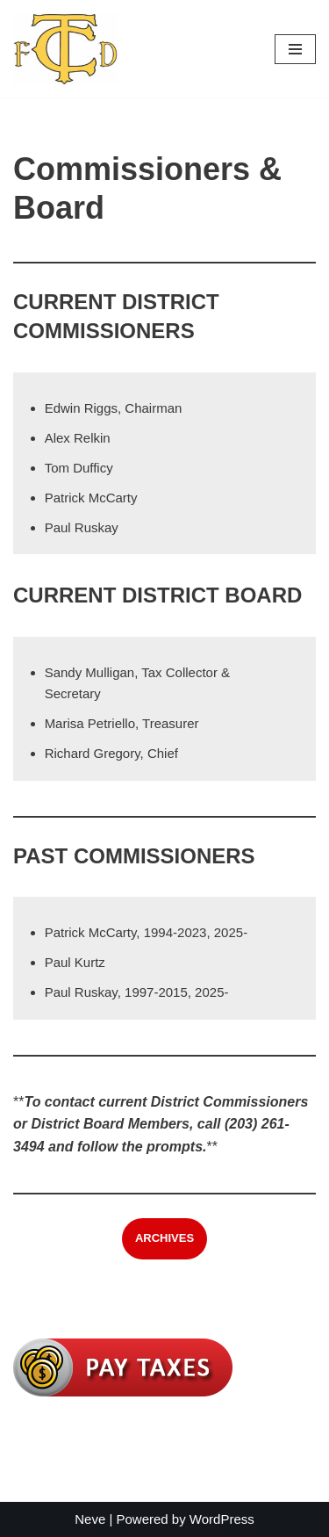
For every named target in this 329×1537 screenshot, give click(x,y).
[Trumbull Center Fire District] (65, 48)
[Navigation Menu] (295, 49)
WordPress (222, 1519)
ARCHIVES (164, 1238)
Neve (90, 1519)
